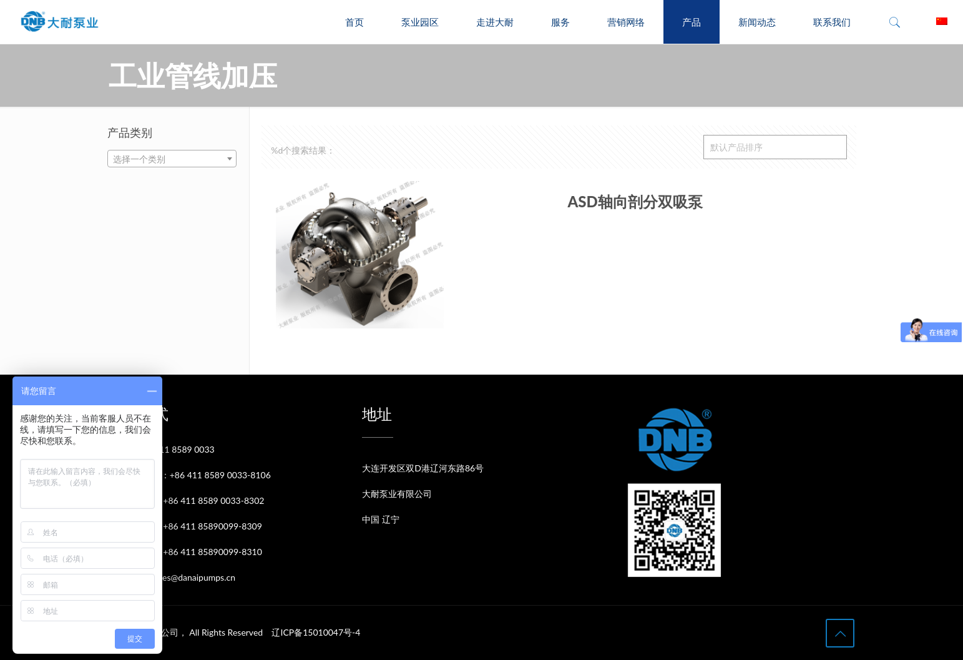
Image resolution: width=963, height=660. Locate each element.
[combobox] (172, 158)
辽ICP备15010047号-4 (315, 632)
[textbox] (172, 159)
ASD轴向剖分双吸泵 (634, 201)
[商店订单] (775, 147)
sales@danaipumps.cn (193, 577)
